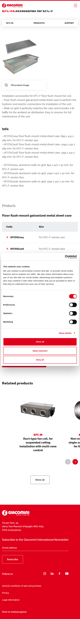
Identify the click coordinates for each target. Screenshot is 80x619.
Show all (40, 479)
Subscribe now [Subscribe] (40, 612)
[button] (68, 462)
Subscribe (12, 559)
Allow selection (39, 351)
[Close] (74, 600)
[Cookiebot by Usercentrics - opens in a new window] (65, 257)
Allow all (40, 342)
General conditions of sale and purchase (21, 586)
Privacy (5, 593)
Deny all (40, 360)
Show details (65, 333)
